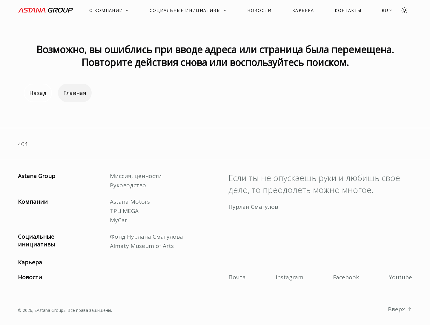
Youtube (400, 277)
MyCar (118, 220)
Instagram (289, 277)
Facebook (346, 277)
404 (23, 144)
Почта (237, 277)
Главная (74, 93)
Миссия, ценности (136, 176)
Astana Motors (130, 202)
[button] (387, 10)
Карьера (30, 262)
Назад (38, 93)
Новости (30, 277)
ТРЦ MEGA (124, 211)
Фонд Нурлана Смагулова (146, 236)
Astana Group (36, 176)
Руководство (128, 185)
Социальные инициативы (36, 240)
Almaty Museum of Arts (142, 246)
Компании (33, 202)
